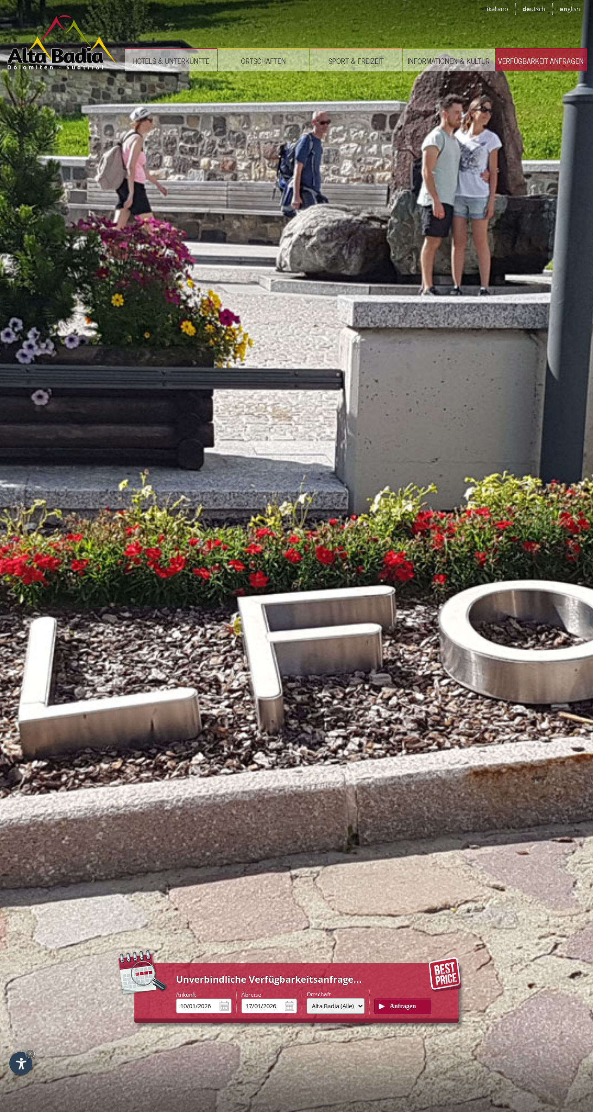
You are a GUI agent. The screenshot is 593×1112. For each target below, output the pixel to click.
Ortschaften (263, 61)
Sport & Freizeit (356, 61)
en (570, 9)
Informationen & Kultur (449, 61)
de (534, 9)
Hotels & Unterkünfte (170, 61)
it (497, 9)
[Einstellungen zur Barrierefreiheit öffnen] (20, 1063)
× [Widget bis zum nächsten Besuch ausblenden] (30, 1053)
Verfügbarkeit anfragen (541, 61)
